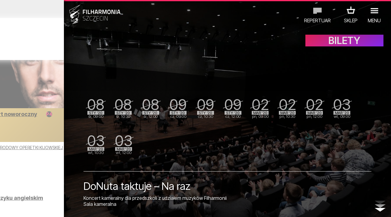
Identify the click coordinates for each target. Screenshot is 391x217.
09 (69, 207)
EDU (41, 190)
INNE (88, 190)
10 (76, 207)
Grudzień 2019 (50, 9)
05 (37, 207)
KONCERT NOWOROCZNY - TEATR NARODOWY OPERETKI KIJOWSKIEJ (55, 150)
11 (85, 207)
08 (61, 207)
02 (14, 207)
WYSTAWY (64, 190)
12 (92, 207)
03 (21, 207)
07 (53, 207)
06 (45, 207)
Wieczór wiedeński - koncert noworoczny (60, 117)
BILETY (344, 44)
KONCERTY (18, 190)
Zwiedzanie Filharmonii (64, 169)
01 (6, 207)
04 (30, 207)
